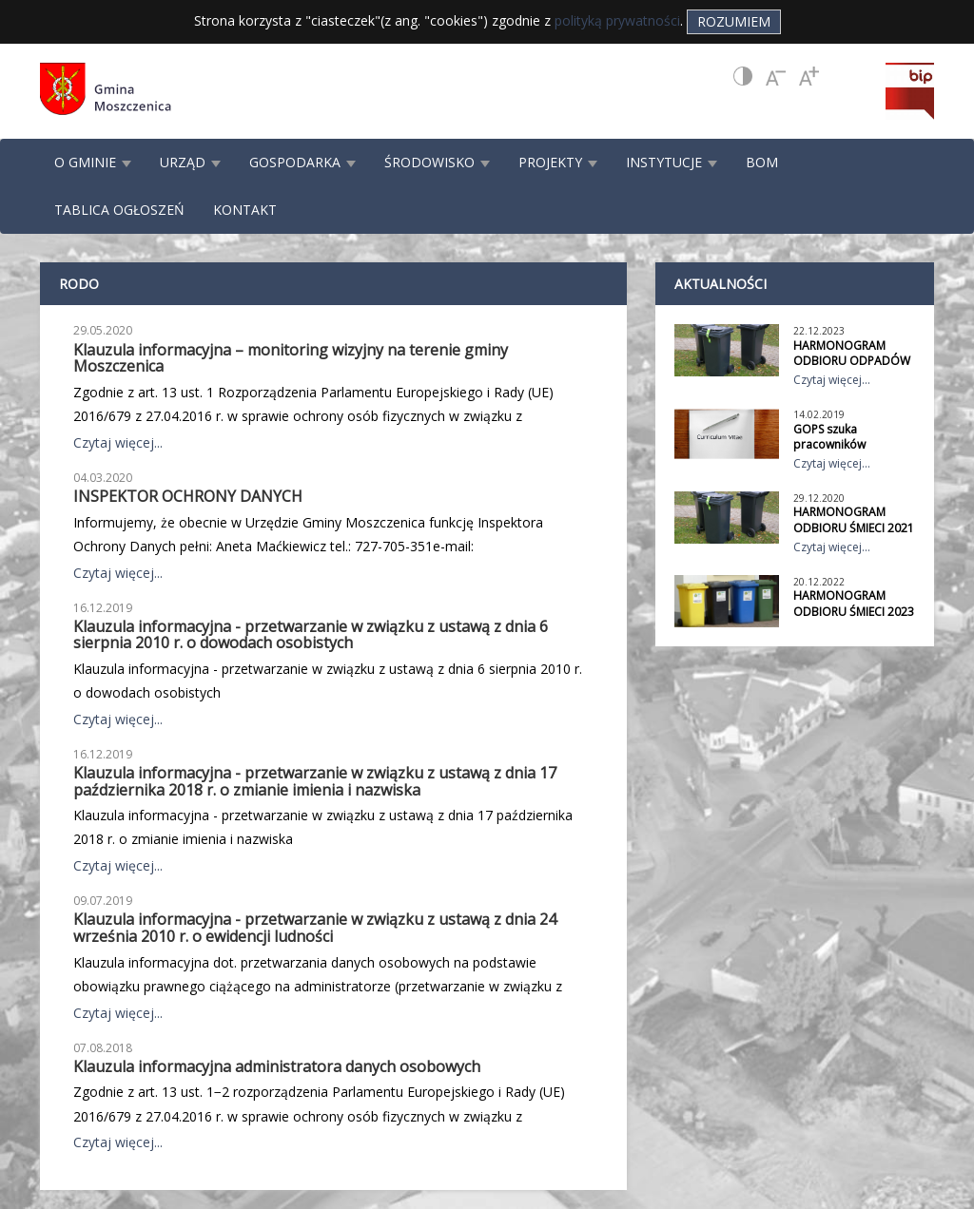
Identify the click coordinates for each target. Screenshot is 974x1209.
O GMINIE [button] (92, 162)
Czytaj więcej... (118, 442)
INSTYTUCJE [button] (671, 162)
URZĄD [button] (190, 162)
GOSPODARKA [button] (302, 162)
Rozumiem (733, 21)
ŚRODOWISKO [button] (437, 162)
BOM (762, 162)
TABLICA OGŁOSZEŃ (119, 210)
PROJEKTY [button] (557, 162)
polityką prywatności (617, 20)
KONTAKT (245, 210)
